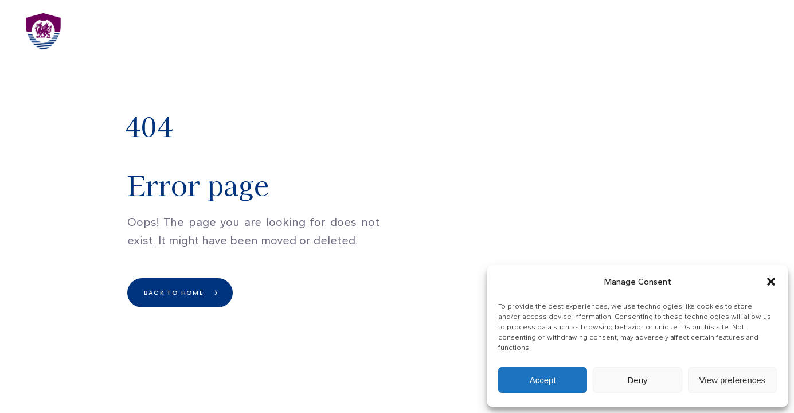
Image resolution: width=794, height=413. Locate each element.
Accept (543, 380)
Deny (637, 380)
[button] (771, 281)
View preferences (732, 380)
